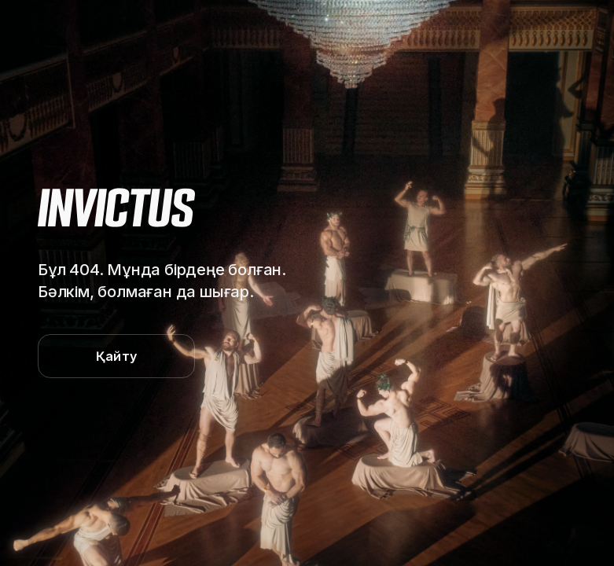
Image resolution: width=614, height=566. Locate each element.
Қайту (116, 356)
